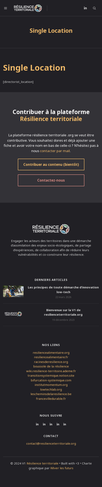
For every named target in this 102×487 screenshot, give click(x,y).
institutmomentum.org (51, 385)
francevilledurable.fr (51, 399)
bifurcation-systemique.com (51, 380)
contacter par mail (55, 150)
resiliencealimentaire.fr (51, 357)
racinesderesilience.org (51, 362)
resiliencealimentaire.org (51, 352)
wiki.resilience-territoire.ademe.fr (51, 371)
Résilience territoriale (42, 463)
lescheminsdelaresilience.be (51, 394)
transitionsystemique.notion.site (51, 375)
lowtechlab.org (51, 389)
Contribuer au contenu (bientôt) (51, 164)
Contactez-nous (51, 180)
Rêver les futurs (61, 468)
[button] (96, 8)
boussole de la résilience (51, 366)
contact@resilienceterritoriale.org (51, 443)
